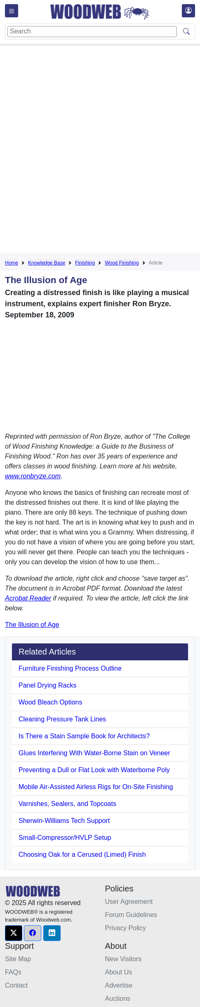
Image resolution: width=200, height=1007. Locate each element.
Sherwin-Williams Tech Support (64, 820)
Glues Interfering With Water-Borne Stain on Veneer (94, 752)
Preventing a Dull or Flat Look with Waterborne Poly (94, 769)
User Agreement (129, 901)
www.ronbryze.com (33, 476)
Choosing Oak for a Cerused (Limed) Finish (82, 854)
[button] (13, 933)
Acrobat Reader (28, 598)
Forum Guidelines (131, 914)
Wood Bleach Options (50, 702)
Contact (16, 985)
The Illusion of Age (32, 624)
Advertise (119, 985)
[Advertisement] (100, 150)
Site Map (18, 958)
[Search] (92, 31)
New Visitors (123, 958)
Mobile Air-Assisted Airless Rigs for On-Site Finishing (96, 786)
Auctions (117, 998)
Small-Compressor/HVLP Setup (65, 837)
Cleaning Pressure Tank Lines (62, 719)
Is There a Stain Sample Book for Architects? (84, 736)
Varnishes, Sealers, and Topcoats (67, 803)
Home (11, 263)
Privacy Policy (125, 927)
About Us (118, 972)
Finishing (85, 263)
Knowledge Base (46, 263)
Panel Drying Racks (48, 685)
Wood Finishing (122, 263)
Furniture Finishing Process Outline (70, 668)
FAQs (13, 972)
